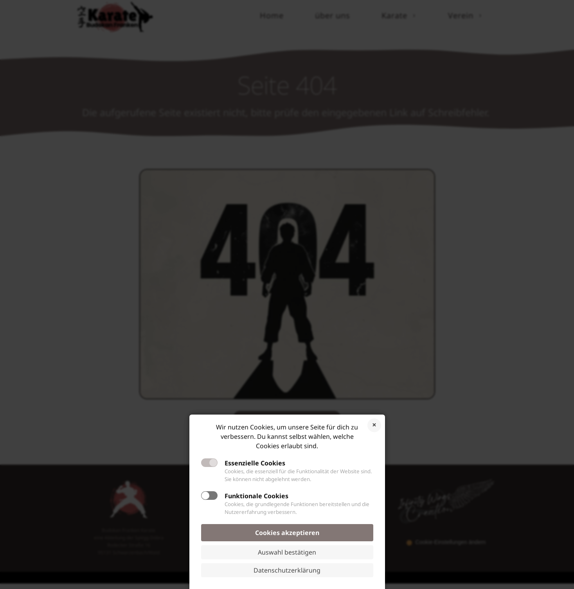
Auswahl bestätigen (287, 552)
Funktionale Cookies (256, 496)
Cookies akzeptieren (287, 532)
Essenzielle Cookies (255, 463)
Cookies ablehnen (374, 425)
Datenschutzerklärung (287, 570)
